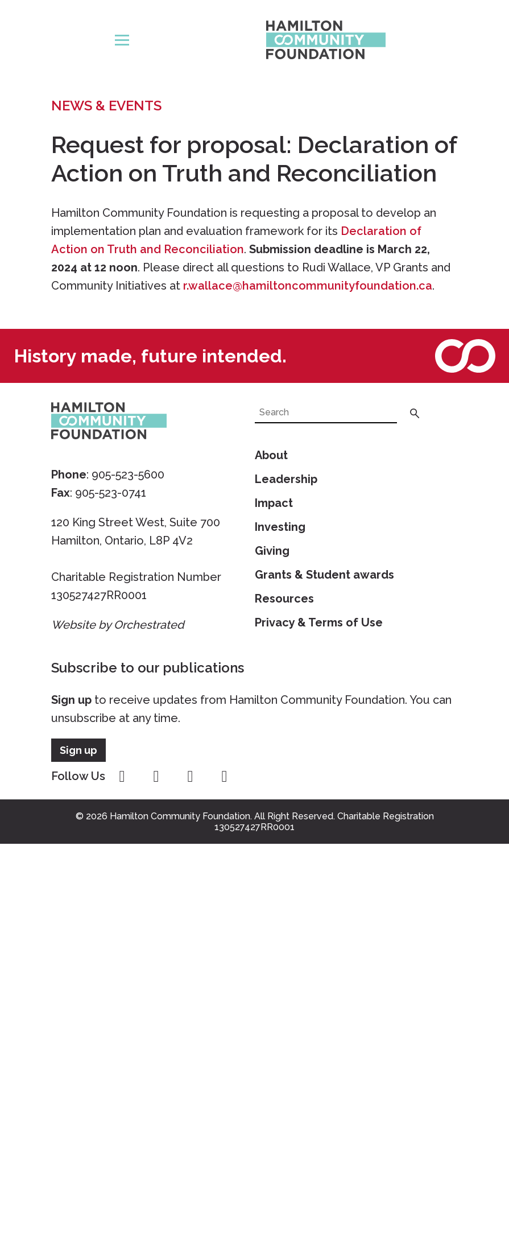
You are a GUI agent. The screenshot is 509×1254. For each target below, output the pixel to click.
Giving (272, 551)
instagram (156, 777)
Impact (274, 503)
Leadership (286, 479)
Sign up (71, 700)
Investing (280, 527)
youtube (190, 777)
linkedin (224, 777)
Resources (284, 598)
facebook (122, 777)
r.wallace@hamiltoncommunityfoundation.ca (307, 285)
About (271, 455)
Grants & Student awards (324, 574)
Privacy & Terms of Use (319, 622)
